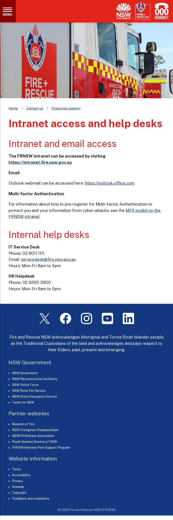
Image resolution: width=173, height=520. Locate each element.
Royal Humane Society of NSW (34, 441)
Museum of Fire (23, 424)
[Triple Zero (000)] (160, 11)
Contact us (34, 108)
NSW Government (25, 373)
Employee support (66, 108)
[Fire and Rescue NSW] (142, 10)
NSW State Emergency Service (34, 396)
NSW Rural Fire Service (29, 390)
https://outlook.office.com (109, 183)
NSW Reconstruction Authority (34, 379)
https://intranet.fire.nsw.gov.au (40, 162)
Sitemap (18, 487)
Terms (16, 469)
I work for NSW (23, 402)
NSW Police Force (25, 385)
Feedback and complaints (30, 498)
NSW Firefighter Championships (35, 430)
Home (13, 108)
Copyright (19, 492)
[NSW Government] (123, 11)
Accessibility (21, 475)
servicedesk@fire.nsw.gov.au (48, 259)
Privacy (17, 481)
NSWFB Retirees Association (33, 436)
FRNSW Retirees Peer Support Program (41, 447)
